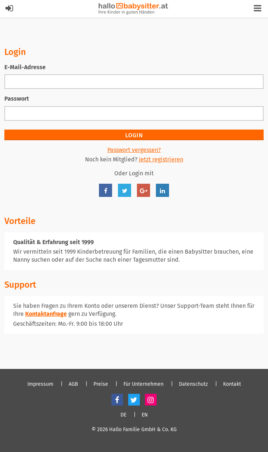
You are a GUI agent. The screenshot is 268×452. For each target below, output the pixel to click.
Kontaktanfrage (46, 313)
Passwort (16, 98)
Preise (100, 384)
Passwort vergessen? (134, 149)
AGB (73, 384)
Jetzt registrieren (161, 159)
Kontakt (232, 384)
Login (134, 135)
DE (123, 415)
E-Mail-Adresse (25, 67)
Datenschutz (193, 384)
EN (145, 415)
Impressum (40, 384)
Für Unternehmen (143, 384)
